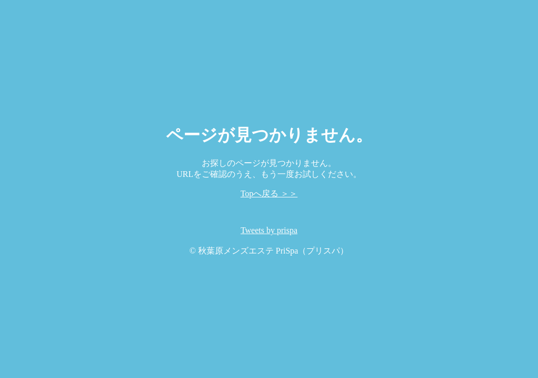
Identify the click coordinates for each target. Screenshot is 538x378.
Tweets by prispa (269, 230)
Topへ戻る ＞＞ (269, 193)
